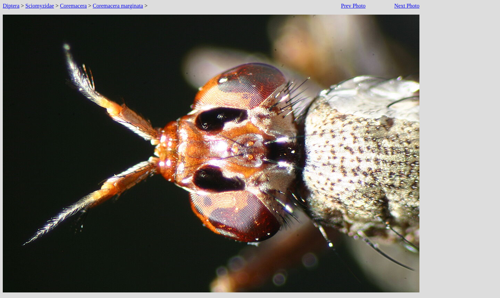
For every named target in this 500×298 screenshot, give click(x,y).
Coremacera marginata (118, 6)
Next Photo (406, 6)
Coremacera (73, 6)
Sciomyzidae (39, 6)
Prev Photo (353, 6)
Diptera (11, 6)
